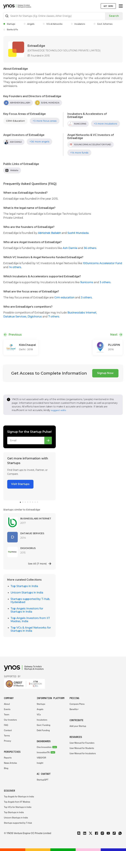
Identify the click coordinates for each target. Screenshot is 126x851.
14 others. (15, 267)
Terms (7, 735)
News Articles (10, 763)
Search (114, 15)
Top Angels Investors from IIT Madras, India (30, 620)
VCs (39, 714)
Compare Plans (77, 704)
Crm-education (64, 297)
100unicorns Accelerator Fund (102, 263)
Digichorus (35, 316)
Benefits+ (74, 709)
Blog (6, 768)
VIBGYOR (41, 757)
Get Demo (108, 6)
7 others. (54, 316)
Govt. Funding (43, 725)
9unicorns (87, 282)
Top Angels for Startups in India (19, 796)
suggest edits (58, 410)
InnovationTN (43, 752)
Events (7, 709)
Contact (8, 730)
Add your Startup (78, 726)
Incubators (78, 24)
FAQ (6, 725)
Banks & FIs (10, 29)
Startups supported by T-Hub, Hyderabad (30, 600)
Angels (29, 24)
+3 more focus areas (45, 120)
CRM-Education (15, 120)
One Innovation (44, 747)
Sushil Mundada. (78, 232)
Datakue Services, (15, 316)
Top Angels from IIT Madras (17, 801)
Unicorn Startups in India (26, 592)
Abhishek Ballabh (50, 232)
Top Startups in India (24, 586)
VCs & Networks (52, 24)
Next (113, 334)
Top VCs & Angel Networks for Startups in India (30, 629)
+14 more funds (79, 152)
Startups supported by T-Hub (18, 823)
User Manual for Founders (82, 742)
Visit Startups (20, 484)
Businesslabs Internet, (82, 312)
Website (14, 170)
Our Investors (10, 719)
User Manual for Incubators (83, 753)
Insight (40, 763)
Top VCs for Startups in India (17, 807)
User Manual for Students (82, 748)
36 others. (90, 248)
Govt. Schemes (103, 24)
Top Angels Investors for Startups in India (26, 610)
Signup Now (105, 373)
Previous (15, 334)
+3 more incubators (105, 123)
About (7, 704)
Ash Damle (70, 248)
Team (6, 714)
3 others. (105, 282)
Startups (9, 24)
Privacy (7, 741)
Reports (8, 757)
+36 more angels (39, 141)
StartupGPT (42, 779)
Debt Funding (43, 730)
